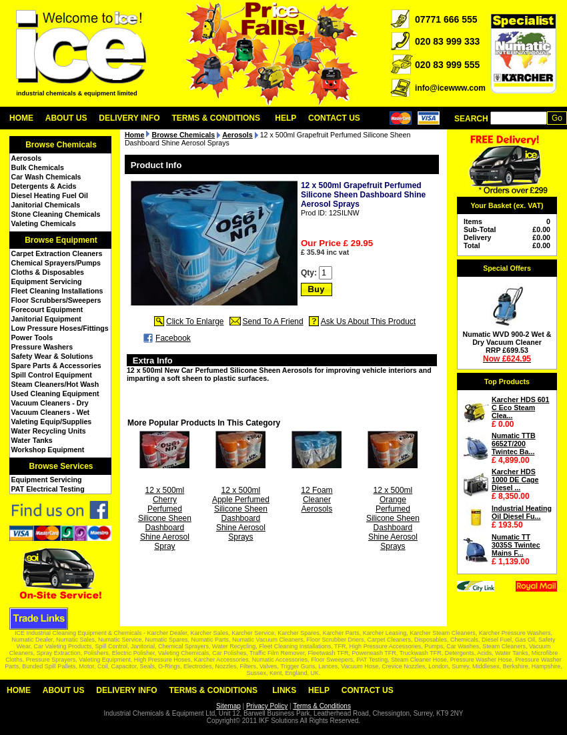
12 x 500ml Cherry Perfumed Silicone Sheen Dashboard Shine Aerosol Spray (164, 518)
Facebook (173, 338)
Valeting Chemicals (43, 223)
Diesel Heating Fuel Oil (49, 195)
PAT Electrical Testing (48, 489)
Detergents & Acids (44, 186)
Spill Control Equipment (51, 375)
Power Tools (32, 337)
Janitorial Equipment (46, 319)
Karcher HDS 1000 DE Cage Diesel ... (515, 480)
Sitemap (228, 706)
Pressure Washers (42, 347)
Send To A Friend (273, 321)
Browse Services (61, 466)
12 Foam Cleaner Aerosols (316, 500)
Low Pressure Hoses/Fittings (60, 328)
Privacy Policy (267, 706)
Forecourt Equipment (47, 309)
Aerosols (26, 158)
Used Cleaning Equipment (55, 394)
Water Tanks (32, 440)
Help (285, 118)
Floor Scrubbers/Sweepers (56, 300)
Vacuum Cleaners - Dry (50, 403)
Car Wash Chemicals (46, 177)
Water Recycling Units (48, 431)
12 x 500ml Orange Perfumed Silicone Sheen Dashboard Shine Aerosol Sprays (393, 518)
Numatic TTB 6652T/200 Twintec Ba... (514, 444)
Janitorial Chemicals (46, 205)
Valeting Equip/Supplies (51, 422)
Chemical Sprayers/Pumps (56, 263)
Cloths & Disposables (48, 272)
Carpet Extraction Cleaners (57, 253)
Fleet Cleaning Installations (57, 291)
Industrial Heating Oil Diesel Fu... (522, 512)
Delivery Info (129, 118)
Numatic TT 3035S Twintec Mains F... (516, 545)
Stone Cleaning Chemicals (56, 214)
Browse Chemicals (61, 144)
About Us (66, 118)
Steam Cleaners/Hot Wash (55, 384)
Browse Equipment (61, 240)
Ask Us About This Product (368, 321)
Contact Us (334, 118)
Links (284, 690)
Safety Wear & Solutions (52, 356)
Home (21, 118)
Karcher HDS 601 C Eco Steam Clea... (520, 408)
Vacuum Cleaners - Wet (50, 412)
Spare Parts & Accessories (56, 365)
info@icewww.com (450, 88)
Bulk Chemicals (37, 167)
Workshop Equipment (48, 450)
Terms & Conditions (215, 118)
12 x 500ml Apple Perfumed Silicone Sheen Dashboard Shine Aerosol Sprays (240, 514)
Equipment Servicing (46, 281)
